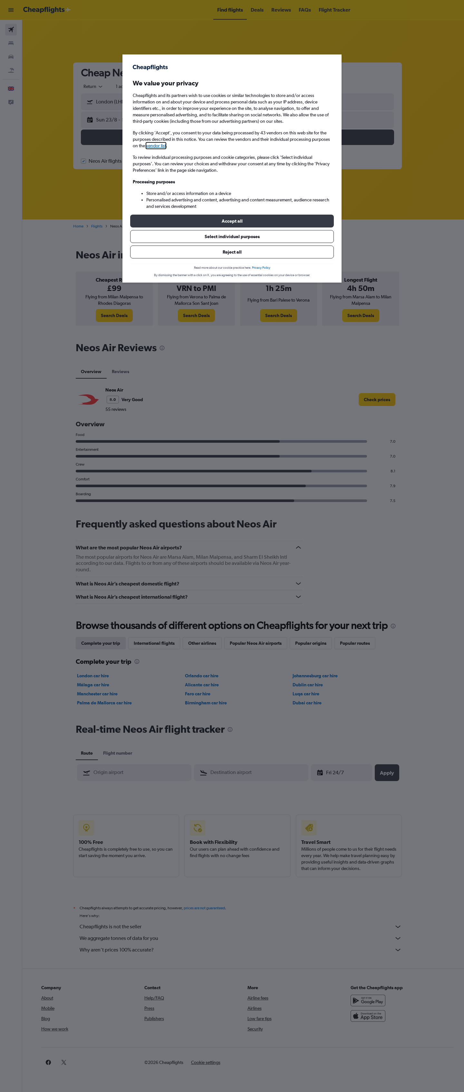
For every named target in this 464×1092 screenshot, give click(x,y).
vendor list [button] (156, 145)
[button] (232, 221)
